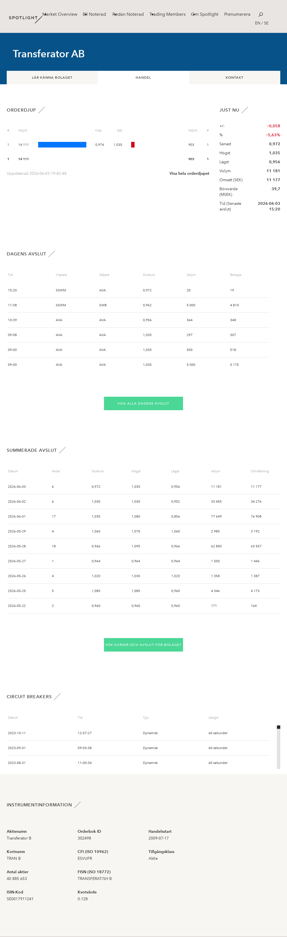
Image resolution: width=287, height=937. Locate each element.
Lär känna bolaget (52, 78)
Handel (143, 78)
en (257, 23)
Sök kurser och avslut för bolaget (143, 645)
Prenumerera (237, 14)
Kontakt (235, 78)
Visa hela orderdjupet (189, 173)
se (266, 23)
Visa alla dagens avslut (143, 403)
